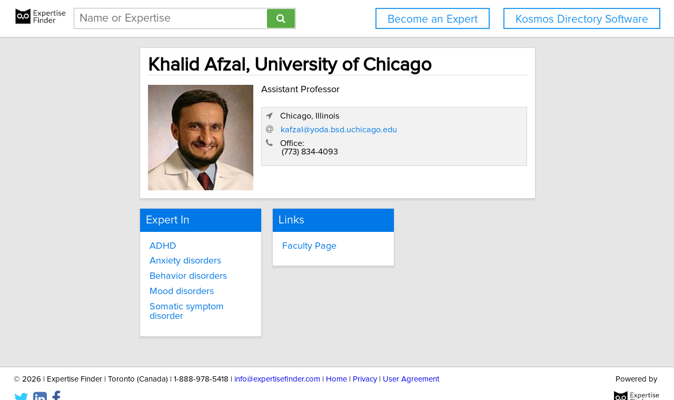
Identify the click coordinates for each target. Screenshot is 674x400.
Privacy (365, 362)
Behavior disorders (150, 270)
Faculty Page (289, 239)
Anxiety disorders (147, 254)
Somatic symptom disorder (166, 300)
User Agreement (411, 362)
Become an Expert (433, 19)
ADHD (124, 239)
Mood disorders (143, 285)
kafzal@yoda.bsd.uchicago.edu (478, 148)
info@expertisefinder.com (277, 362)
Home (336, 362)
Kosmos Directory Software (582, 19)
